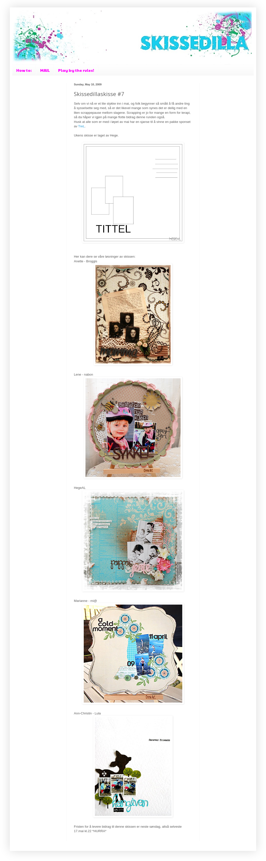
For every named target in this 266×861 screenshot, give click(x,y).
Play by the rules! (76, 70)
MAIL (45, 70)
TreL (81, 126)
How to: (24, 70)
